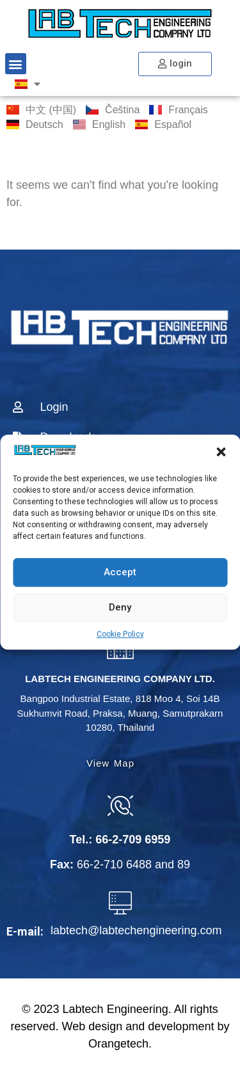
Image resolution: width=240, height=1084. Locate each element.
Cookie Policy (120, 634)
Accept (120, 572)
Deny (120, 607)
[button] (220, 452)
